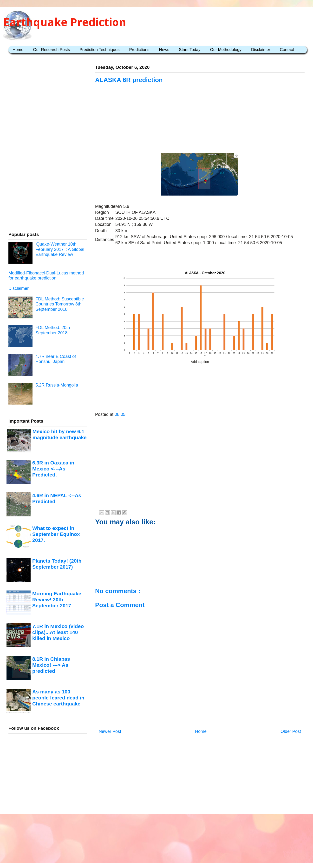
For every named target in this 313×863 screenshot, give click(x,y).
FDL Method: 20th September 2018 (52, 330)
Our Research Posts (51, 49)
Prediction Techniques (99, 49)
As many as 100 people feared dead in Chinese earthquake (58, 698)
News (164, 49)
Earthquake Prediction (64, 22)
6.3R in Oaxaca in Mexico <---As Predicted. (53, 469)
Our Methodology (225, 49)
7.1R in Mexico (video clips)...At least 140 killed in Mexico (58, 632)
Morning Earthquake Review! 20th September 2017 (56, 600)
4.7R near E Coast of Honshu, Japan (55, 359)
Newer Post (110, 731)
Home (18, 49)
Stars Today (189, 49)
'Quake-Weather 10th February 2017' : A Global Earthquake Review (59, 249)
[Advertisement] (199, 113)
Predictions (139, 49)
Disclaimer (260, 49)
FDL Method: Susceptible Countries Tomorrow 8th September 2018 (59, 304)
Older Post (290, 731)
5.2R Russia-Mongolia (56, 385)
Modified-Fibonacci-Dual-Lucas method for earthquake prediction (46, 276)
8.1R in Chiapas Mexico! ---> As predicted (51, 665)
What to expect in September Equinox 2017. (56, 534)
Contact (287, 49)
